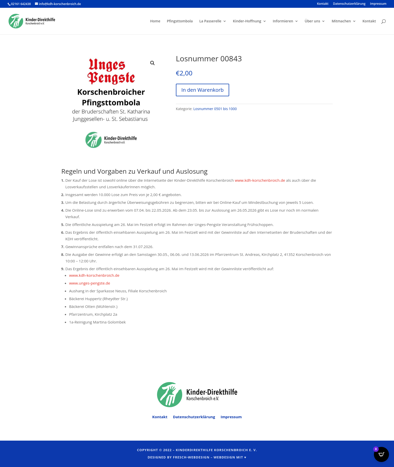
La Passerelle (210, 21)
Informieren (283, 21)
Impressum (378, 4)
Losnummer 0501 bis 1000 (215, 108)
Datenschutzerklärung (349, 4)
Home (155, 21)
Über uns (312, 21)
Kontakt (322, 4)
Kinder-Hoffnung (247, 21)
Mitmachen (341, 21)
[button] (152, 63)
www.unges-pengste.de (89, 283)
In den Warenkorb (202, 89)
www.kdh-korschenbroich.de (260, 180)
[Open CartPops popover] (381, 454)
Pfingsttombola (180, 21)
